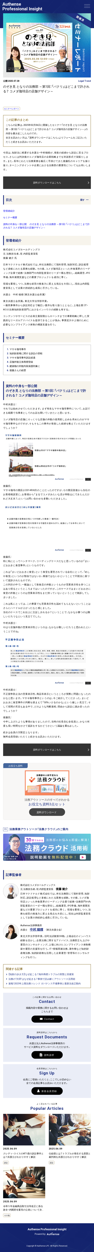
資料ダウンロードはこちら (47, 190)
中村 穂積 (36, 933)
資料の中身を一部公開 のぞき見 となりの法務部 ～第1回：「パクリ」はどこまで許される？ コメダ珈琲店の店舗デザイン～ (46, 230)
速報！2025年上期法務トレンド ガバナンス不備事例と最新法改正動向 (44, 987)
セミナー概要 (10, 221)
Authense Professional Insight (22, 6)
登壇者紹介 (9, 214)
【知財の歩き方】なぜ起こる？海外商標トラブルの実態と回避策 (41, 978)
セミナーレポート (11, 109)
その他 (7, 1219)
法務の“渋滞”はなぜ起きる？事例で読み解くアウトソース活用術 (41, 983)
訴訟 (6, 1167)
